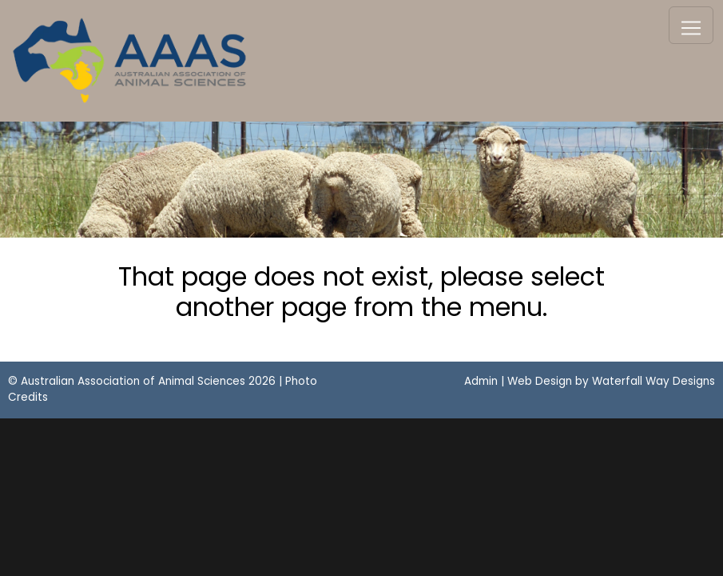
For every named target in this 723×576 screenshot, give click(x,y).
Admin (481, 381)
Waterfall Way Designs (653, 381)
